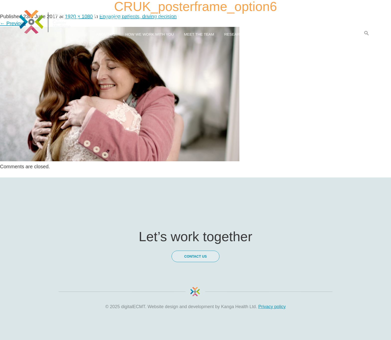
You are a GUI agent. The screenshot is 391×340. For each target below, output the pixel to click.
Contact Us (342, 34)
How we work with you (149, 34)
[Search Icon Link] (367, 33)
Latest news (307, 34)
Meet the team (199, 34)
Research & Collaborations (254, 34)
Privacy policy (272, 306)
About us (105, 34)
